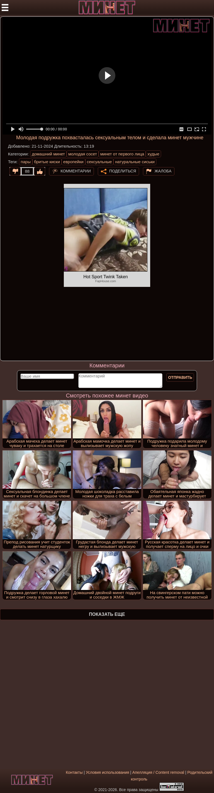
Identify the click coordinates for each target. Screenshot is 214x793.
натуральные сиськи (135, 161)
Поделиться (122, 171)
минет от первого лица (122, 154)
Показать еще (107, 614)
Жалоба (162, 171)
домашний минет (48, 154)
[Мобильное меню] (5, 7)
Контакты (74, 772)
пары (26, 161)
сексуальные (99, 161)
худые (153, 154)
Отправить (180, 377)
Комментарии (75, 171)
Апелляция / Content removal (158, 772)
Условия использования (107, 772)
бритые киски (47, 161)
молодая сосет (82, 154)
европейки (73, 161)
